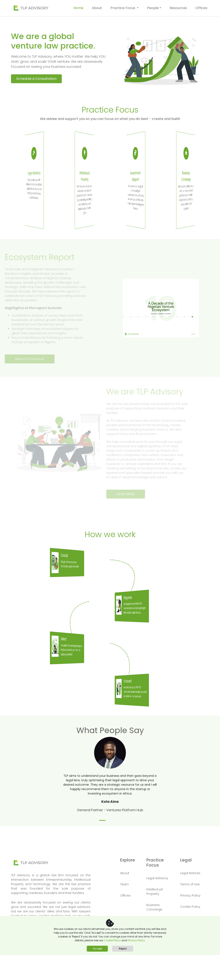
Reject (123, 948)
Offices (201, 7)
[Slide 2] (110, 820)
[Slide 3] (117, 820)
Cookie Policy (112, 940)
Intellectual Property (154, 891)
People (153, 7)
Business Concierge (154, 907)
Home (78, 7)
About (97, 7)
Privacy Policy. (137, 940)
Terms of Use (190, 884)
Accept (97, 948)
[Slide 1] (102, 820)
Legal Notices (190, 873)
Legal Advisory (157, 878)
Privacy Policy (190, 895)
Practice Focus (123, 7)
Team (124, 884)
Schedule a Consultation (36, 75)
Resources (178, 7)
